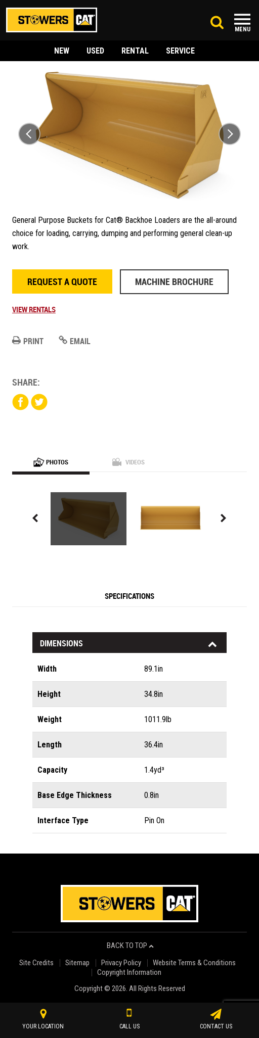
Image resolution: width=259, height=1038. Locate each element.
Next (230, 134)
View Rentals (34, 309)
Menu (242, 29)
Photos (50, 461)
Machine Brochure (174, 281)
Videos (128, 461)
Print (28, 341)
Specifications (129, 596)
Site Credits (36, 963)
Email (75, 341)
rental (135, 51)
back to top (130, 946)
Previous (29, 134)
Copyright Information (129, 972)
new (61, 51)
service (180, 51)
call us (129, 1019)
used (95, 51)
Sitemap (77, 963)
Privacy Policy (121, 963)
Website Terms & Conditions (194, 963)
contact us (216, 1019)
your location (43, 1019)
